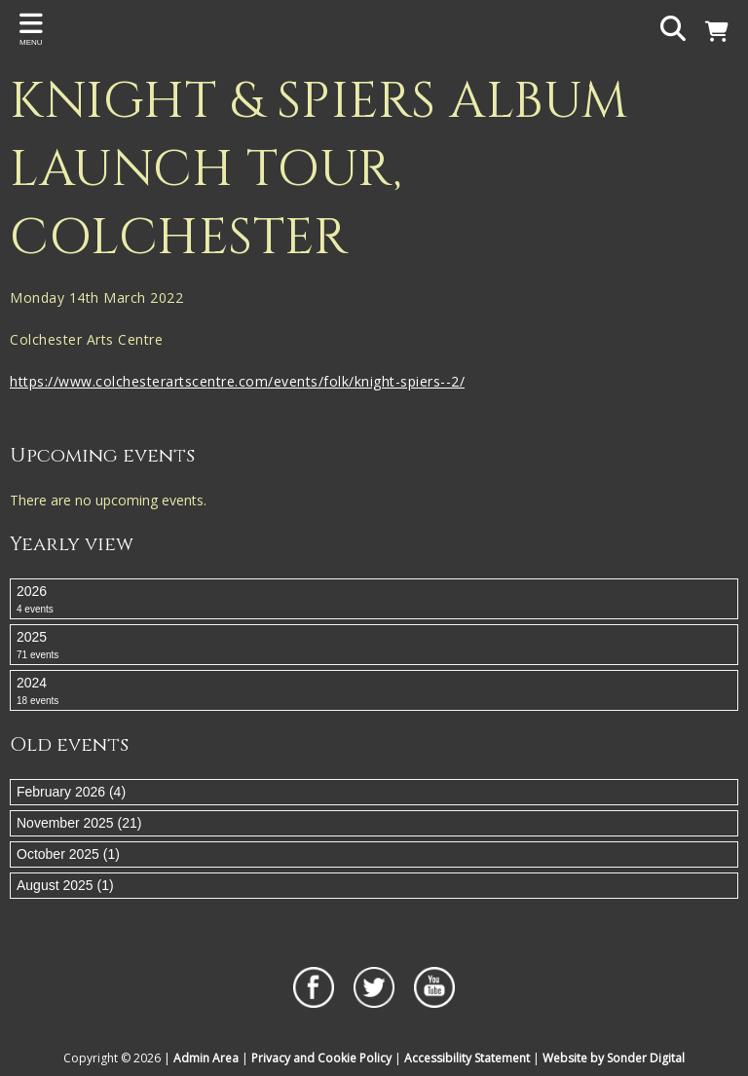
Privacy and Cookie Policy (321, 1058)
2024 (374, 691)
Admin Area (206, 1058)
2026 (374, 599)
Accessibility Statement (467, 1058)
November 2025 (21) (79, 823)
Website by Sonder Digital (613, 1058)
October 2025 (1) (68, 854)
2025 (374, 645)
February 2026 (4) (71, 791)
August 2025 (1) (65, 885)
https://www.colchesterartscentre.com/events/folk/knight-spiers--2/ (237, 381)
